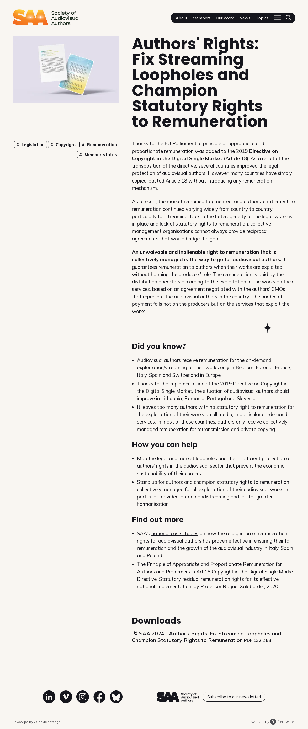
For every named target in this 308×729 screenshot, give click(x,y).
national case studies (174, 533)
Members (202, 17)
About (181, 17)
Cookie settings (48, 722)
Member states (100, 154)
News (245, 17)
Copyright (65, 144)
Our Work (225, 17)
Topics (262, 17)
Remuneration (101, 144)
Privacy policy (23, 722)
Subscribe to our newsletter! (234, 696)
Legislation (32, 144)
